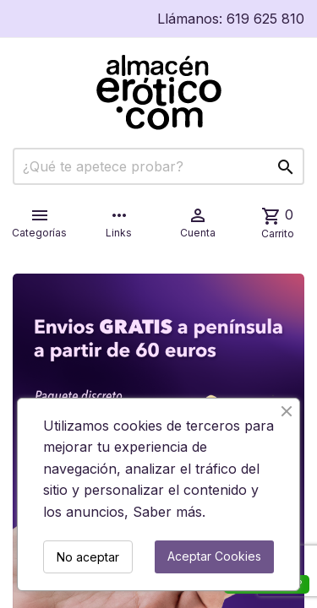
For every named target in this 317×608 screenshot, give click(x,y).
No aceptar (88, 557)
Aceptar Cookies (214, 556)
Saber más (167, 511)
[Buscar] (158, 166)
